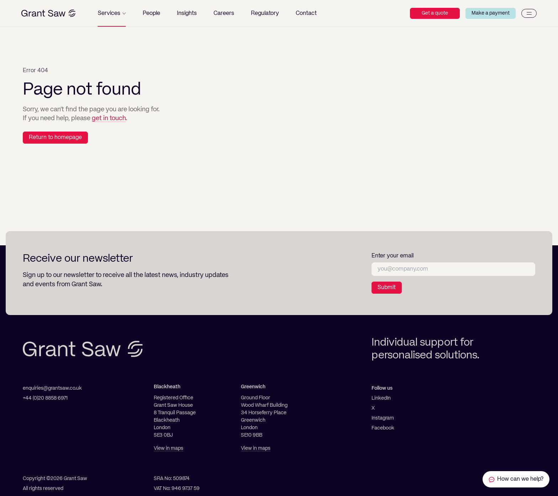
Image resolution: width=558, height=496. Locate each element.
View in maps (168, 448)
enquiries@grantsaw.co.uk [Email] (52, 388)
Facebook (383, 428)
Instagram (383, 418)
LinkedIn (381, 398)
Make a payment (491, 13)
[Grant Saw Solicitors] (48, 13)
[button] (112, 13)
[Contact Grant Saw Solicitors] (516, 479)
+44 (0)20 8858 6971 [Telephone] (45, 398)
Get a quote (435, 13)
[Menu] (529, 13)
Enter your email (393, 256)
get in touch (109, 118)
